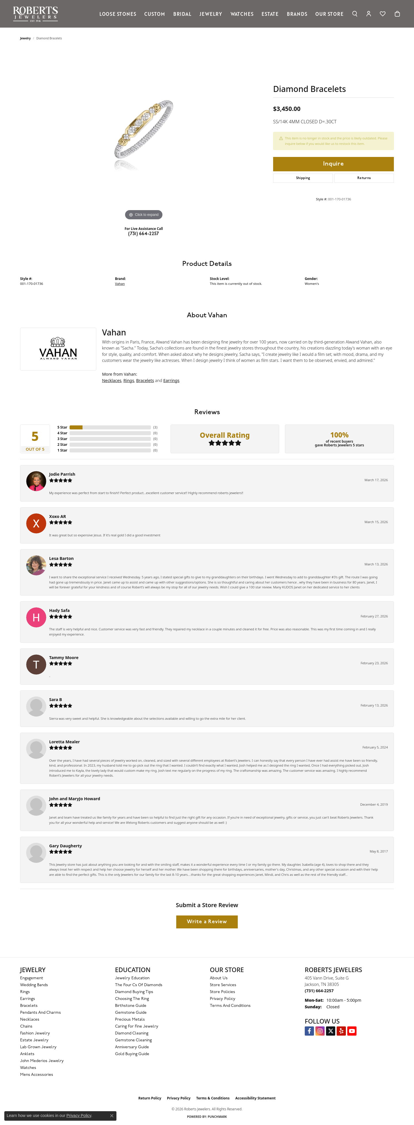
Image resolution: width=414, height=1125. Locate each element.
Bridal (182, 14)
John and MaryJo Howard (74, 798)
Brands (297, 14)
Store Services (223, 985)
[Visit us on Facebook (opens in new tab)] (309, 1031)
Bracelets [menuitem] (29, 1006)
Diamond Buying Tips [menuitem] (134, 992)
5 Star (62, 427)
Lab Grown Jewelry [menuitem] (38, 1047)
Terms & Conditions (213, 1098)
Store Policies (222, 992)
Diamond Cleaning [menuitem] (131, 1033)
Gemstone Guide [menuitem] (131, 1013)
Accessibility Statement (255, 1098)
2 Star (62, 444)
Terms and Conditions (230, 1006)
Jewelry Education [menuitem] (132, 978)
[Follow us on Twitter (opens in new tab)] (330, 1031)
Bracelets (145, 380)
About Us (219, 978)
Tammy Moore (63, 657)
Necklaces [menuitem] (29, 1020)
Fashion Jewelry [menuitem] (35, 1033)
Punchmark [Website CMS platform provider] (217, 1117)
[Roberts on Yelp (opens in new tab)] (341, 1031)
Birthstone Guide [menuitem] (130, 1006)
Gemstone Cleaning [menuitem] (133, 1040)
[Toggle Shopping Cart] (397, 14)
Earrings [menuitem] (27, 999)
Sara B (55, 699)
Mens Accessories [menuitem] (36, 1075)
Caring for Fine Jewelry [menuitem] (136, 1026)
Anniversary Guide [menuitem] (132, 1047)
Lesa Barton (61, 558)
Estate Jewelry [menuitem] (34, 1040)
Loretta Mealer (64, 741)
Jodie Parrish (62, 474)
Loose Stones (117, 14)
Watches (242, 14)
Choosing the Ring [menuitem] (132, 999)
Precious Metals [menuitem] (130, 1020)
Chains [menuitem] (26, 1026)
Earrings (171, 380)
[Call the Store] (319, 990)
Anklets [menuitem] (27, 1054)
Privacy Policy (222, 999)
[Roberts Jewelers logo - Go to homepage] (37, 14)
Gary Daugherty (65, 845)
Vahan (120, 283)
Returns (364, 178)
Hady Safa (59, 610)
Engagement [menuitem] (31, 978)
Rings (128, 380)
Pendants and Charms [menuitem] (40, 1013)
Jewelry (211, 14)
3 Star (62, 438)
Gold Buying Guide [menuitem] (132, 1054)
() (155, 427)
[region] (143, 135)
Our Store (329, 14)
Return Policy (149, 1098)
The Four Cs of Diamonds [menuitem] (138, 985)
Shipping (303, 178)
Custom (154, 14)
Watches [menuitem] (28, 1068)
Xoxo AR (57, 516)
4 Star (62, 433)
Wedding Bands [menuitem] (34, 985)
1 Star (62, 450)
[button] (355, 14)
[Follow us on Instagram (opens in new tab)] (320, 1031)
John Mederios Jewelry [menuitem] (42, 1061)
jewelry (25, 38)
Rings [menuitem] (25, 992)
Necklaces (111, 380)
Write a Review (207, 922)
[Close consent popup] (112, 1116)
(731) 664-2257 (143, 234)
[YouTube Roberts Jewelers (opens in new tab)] (351, 1031)
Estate (270, 14)
